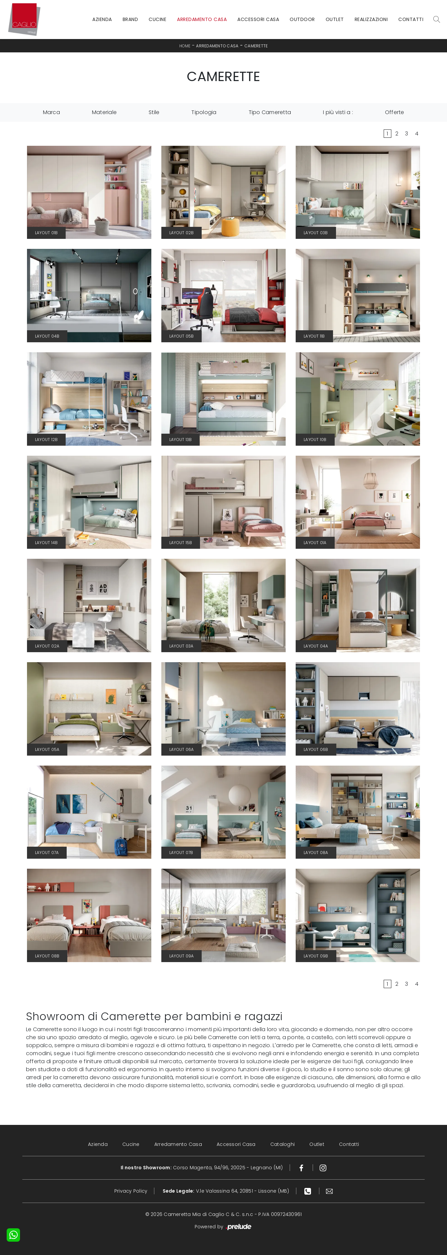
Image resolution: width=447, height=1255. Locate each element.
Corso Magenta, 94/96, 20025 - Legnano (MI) (202, 1167)
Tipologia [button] (203, 112)
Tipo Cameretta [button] (270, 112)
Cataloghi (282, 1144)
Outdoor (302, 19)
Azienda (102, 19)
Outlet (335, 19)
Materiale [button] (104, 112)
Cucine (157, 19)
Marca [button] (51, 112)
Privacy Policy (131, 1191)
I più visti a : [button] (338, 112)
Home (185, 46)
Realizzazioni (371, 19)
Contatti (410, 19)
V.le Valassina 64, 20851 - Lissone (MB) (226, 1191)
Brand (130, 19)
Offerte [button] (394, 112)
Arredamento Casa (202, 19)
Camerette (256, 46)
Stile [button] (154, 112)
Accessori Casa (258, 19)
